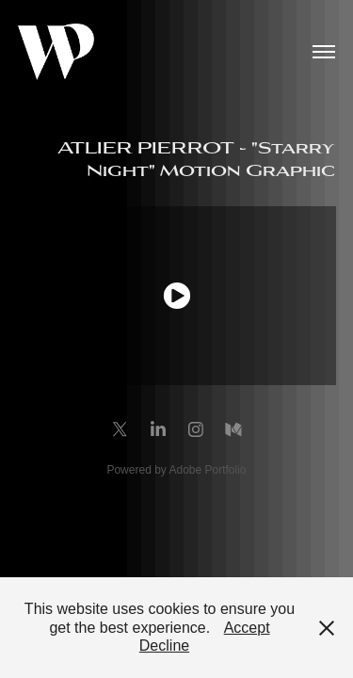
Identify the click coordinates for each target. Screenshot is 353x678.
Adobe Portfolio (207, 469)
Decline (164, 646)
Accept (247, 628)
